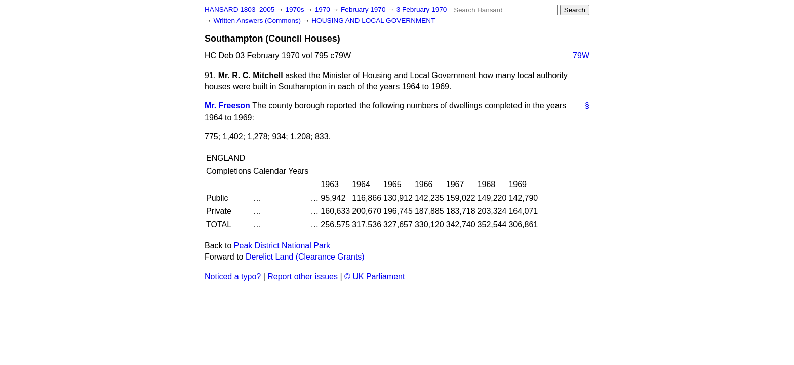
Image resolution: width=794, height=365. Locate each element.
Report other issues (302, 276)
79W (581, 55)
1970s (295, 9)
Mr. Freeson (227, 105)
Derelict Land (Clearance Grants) (305, 256)
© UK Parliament (374, 276)
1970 (323, 9)
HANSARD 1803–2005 (239, 9)
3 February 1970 (421, 9)
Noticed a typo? (233, 276)
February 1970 (364, 9)
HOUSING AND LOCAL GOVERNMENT (373, 20)
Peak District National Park (282, 245)
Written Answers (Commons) (258, 20)
